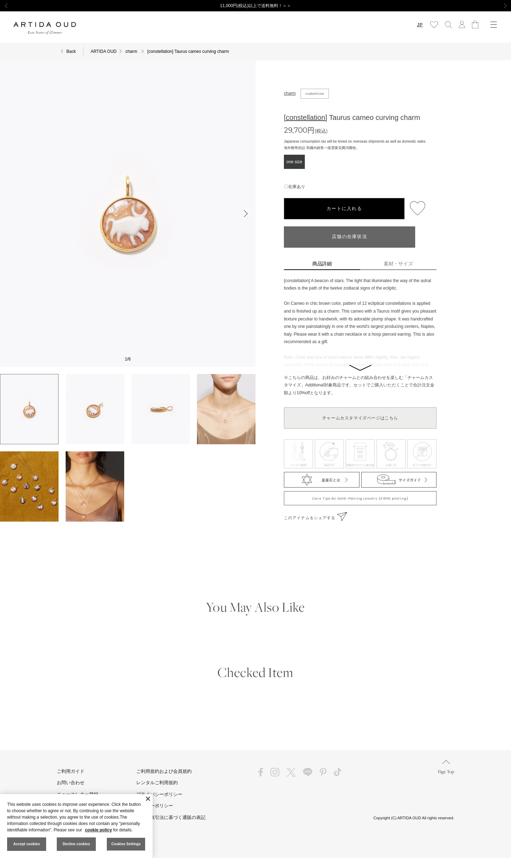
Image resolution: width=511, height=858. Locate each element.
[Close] (148, 799)
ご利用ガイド (70, 771)
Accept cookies (26, 844)
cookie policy (98, 829)
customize (315, 93)
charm (290, 93)
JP (420, 24)
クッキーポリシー (154, 805)
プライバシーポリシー (159, 794)
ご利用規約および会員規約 (164, 771)
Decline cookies (76, 844)
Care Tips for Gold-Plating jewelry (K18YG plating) (360, 498)
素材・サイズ (398, 263)
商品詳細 (322, 263)
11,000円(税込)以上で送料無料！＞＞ (255, 5)
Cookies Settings (126, 844)
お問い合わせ (70, 782)
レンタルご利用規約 (157, 782)
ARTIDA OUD (103, 51)
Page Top (446, 767)
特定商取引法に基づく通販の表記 (170, 817)
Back (71, 51)
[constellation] (305, 117)
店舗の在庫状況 (349, 237)
